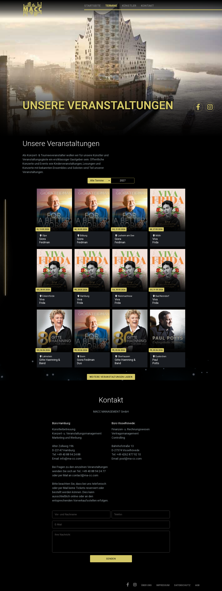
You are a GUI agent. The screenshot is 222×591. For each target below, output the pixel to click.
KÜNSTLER (129, 5)
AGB (197, 585)
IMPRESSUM (163, 585)
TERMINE (111, 5)
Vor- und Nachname (66, 514)
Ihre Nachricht (62, 534)
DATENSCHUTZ (182, 585)
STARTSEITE (92, 5)
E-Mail (58, 524)
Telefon (118, 514)
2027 (122, 180)
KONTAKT (147, 5)
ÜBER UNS (146, 585)
